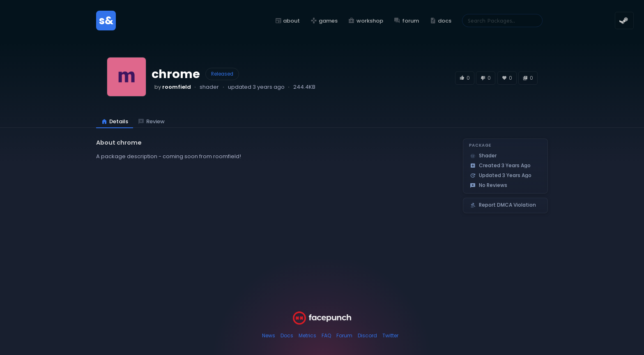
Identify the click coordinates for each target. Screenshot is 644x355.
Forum (344, 335)
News (268, 335)
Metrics (307, 335)
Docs (287, 335)
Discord (367, 335)
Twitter (390, 335)
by (172, 87)
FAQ (326, 335)
